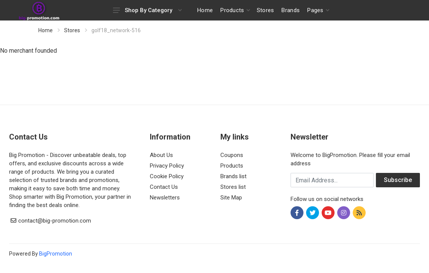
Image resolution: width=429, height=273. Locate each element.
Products (231, 165)
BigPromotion (55, 254)
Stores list (233, 187)
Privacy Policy (167, 165)
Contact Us (164, 187)
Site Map (231, 197)
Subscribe (398, 180)
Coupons (231, 155)
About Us (161, 155)
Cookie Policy (167, 176)
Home (45, 30)
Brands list (233, 176)
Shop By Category (147, 10)
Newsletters (165, 197)
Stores (72, 30)
